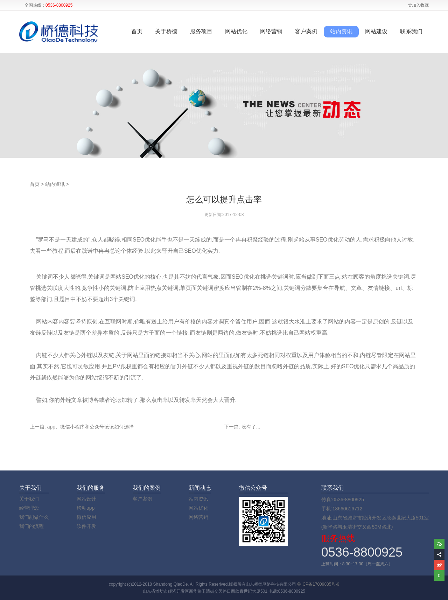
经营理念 (29, 508)
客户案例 (306, 31)
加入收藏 (418, 5)
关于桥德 (166, 31)
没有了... (250, 427)
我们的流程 (31, 526)
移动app (85, 508)
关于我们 (29, 499)
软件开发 (86, 526)
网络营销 (271, 31)
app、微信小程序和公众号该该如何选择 (90, 427)
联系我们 (411, 31)
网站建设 (376, 31)
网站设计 (86, 499)
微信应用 (86, 517)
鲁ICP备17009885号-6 (318, 584)
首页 (136, 31)
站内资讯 (341, 31)
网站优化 (236, 31)
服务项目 (201, 31)
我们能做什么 (34, 517)
